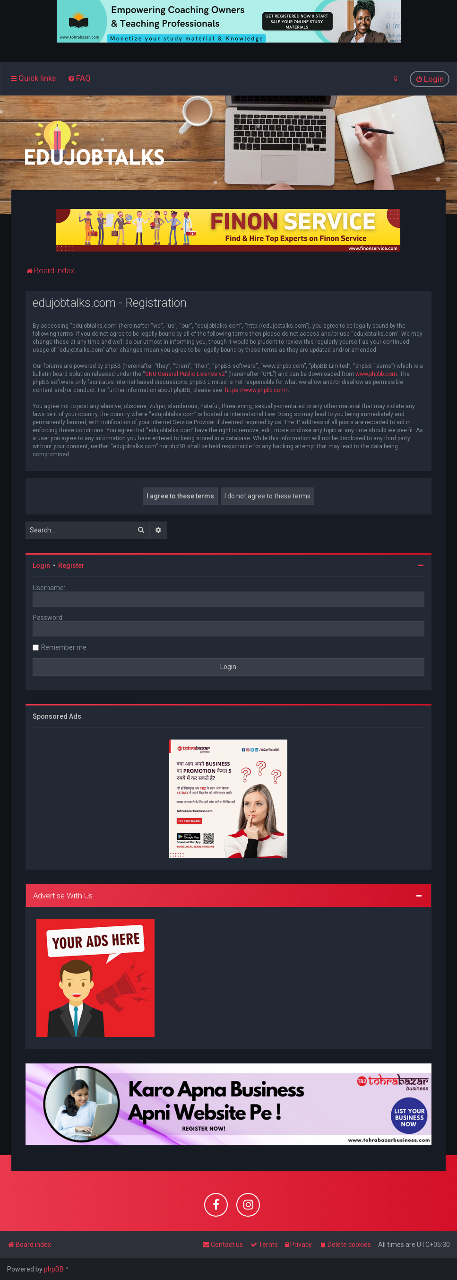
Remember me (63, 647)
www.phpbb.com (376, 373)
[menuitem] (79, 78)
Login (41, 565)
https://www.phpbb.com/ (256, 389)
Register (71, 565)
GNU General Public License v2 (185, 373)
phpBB (54, 1269)
